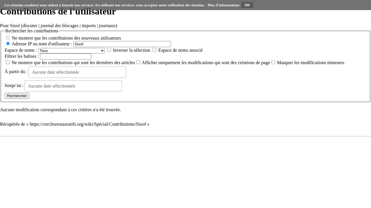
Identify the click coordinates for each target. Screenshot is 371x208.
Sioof (15, 25)
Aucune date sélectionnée (55, 72)
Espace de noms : (21, 50)
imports (89, 25)
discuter (30, 25)
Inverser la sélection (131, 50)
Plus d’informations (224, 5)
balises (30, 56)
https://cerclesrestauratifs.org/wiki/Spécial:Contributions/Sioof (88, 124)
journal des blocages (60, 25)
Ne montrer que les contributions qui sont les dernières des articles (73, 62)
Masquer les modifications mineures (310, 62)
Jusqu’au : (14, 85)
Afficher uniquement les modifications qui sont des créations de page (206, 62)
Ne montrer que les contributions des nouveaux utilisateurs (66, 38)
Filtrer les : (22, 56)
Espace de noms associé (180, 50)
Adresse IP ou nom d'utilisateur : (42, 43)
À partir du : (16, 71)
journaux (107, 25)
